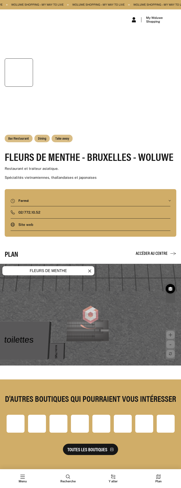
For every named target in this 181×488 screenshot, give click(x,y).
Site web (25, 225)
